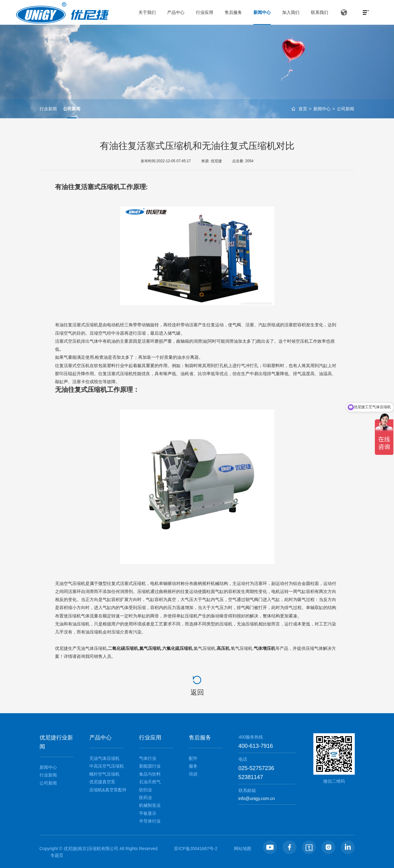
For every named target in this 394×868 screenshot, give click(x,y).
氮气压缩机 (150, 648)
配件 (193, 758)
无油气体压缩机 (92, 648)
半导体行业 (150, 821)
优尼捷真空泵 (102, 781)
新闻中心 (322, 109)
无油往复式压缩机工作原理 (94, 389)
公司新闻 (345, 109)
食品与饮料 (150, 774)
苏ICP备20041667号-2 (195, 848)
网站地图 (242, 848)
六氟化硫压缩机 (177, 648)
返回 (197, 692)
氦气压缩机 (204, 648)
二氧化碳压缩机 (123, 648)
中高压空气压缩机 (106, 766)
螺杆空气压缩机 (104, 774)
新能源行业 (150, 766)
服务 (193, 766)
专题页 (56, 855)
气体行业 (147, 758)
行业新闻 (48, 108)
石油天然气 (150, 781)
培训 (193, 774)
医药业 (145, 797)
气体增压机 (264, 648)
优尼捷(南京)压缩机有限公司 (91, 848)
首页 (303, 109)
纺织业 (145, 789)
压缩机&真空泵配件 (108, 789)
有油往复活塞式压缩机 (87, 186)
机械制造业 (150, 805)
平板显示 (147, 813)
